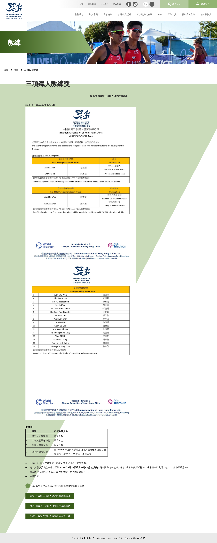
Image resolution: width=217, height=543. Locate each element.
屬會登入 (205, 4)
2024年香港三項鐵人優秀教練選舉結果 (50, 496)
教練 (16, 70)
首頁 (6, 70)
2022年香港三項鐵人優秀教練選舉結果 (50, 516)
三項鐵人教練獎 (31, 70)
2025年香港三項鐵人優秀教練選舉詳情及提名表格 (58, 485)
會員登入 (176, 4)
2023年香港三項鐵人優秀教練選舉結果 (50, 506)
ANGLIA (141, 538)
